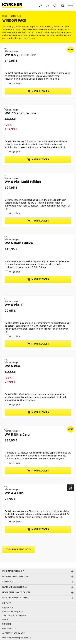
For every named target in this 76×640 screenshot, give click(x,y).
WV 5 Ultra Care (17, 434)
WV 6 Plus (12, 366)
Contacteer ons (9, 629)
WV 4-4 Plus (14, 493)
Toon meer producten (18, 550)
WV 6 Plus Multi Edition (23, 182)
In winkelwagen (38, 91)
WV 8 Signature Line (20, 55)
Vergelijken (14, 84)
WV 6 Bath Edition (19, 243)
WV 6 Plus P (14, 305)
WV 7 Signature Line (20, 113)
